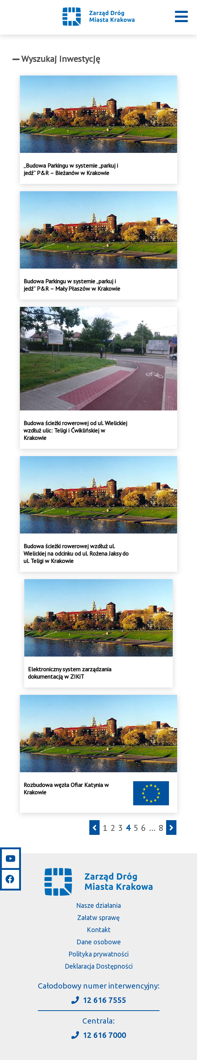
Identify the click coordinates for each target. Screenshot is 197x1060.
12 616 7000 (98, 1035)
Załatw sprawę (98, 917)
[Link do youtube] (10, 858)
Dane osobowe (98, 941)
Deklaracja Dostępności (99, 966)
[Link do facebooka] (10, 878)
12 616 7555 (98, 1000)
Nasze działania (98, 905)
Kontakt (99, 929)
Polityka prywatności (98, 954)
